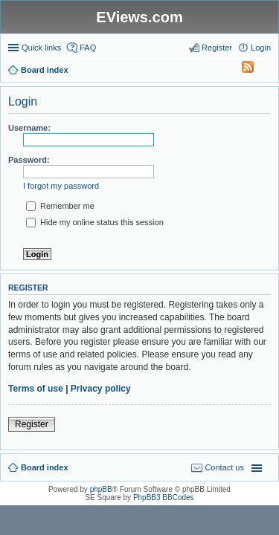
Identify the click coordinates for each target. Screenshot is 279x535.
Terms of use (35, 388)
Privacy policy (101, 388)
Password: (29, 159)
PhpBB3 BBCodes (163, 497)
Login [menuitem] (261, 47)
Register (31, 424)
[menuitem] (241, 70)
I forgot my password (61, 185)
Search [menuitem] (265, 71)
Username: (29, 127)
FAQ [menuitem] (88, 47)
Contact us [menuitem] (224, 467)
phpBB (101, 489)
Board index (44, 467)
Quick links (41, 47)
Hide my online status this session (95, 222)
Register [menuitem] (217, 47)
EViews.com (139, 17)
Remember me (60, 205)
